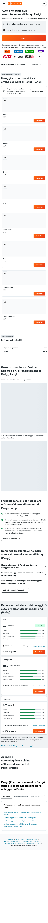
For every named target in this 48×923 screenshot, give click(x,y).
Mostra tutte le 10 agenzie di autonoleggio (17, 746)
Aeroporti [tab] (6, 796)
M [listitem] (5, 117)
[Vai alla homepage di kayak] (15, 3)
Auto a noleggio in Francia (12, 841)
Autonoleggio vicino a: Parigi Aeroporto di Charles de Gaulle (22, 813)
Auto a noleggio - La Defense (14, 843)
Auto (17, 839)
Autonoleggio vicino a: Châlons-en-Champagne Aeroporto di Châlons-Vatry (20, 825)
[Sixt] (42, 619)
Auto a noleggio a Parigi (33, 843)
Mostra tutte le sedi (39, 646)
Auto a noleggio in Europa (29, 839)
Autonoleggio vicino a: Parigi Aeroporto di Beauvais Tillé (23, 821)
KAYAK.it (10, 839)
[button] (3, 3)
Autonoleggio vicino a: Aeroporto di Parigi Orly (20, 818)
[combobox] (12, 18)
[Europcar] (41, 699)
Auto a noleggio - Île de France (32, 841)
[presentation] (46, 605)
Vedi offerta (39, 120)
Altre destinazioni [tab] (21, 796)
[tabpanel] (24, 815)
